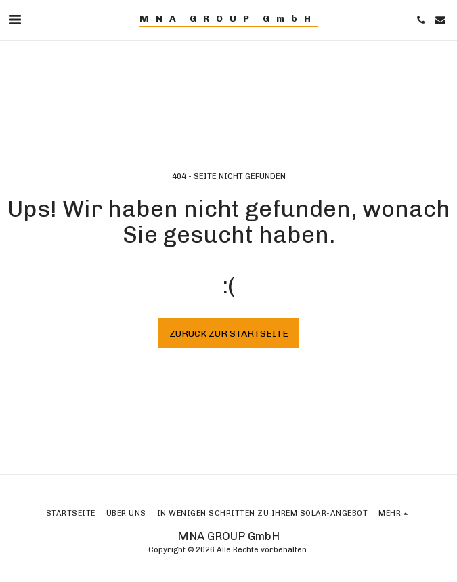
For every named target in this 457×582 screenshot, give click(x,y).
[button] (14, 20)
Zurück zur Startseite (228, 333)
